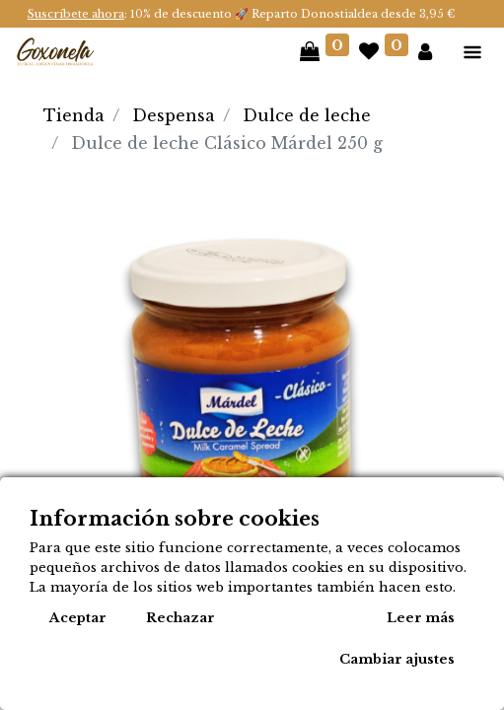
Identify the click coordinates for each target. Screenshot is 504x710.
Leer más (421, 617)
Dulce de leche (307, 115)
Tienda (74, 115)
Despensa (173, 115)
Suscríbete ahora (76, 14)
